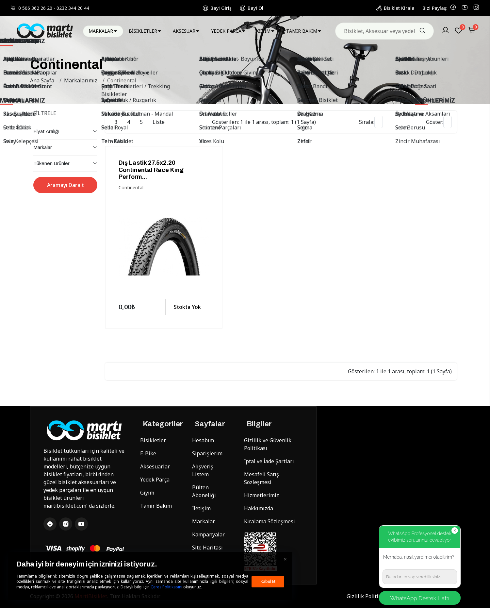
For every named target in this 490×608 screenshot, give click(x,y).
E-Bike (148, 453)
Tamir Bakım (156, 505)
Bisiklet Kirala (395, 8)
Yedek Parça (155, 479)
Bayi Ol (251, 8)
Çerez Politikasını (166, 587)
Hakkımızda (258, 508)
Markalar (203, 521)
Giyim (147, 492)
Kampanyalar (208, 534)
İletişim (201, 508)
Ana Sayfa (42, 80)
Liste (159, 122)
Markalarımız (80, 80)
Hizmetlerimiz (261, 495)
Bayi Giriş (217, 8)
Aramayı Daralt (65, 185)
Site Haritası (207, 547)
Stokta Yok (187, 307)
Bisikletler (153, 440)
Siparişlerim (207, 453)
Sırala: (366, 122)
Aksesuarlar (155, 466)
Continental (121, 80)
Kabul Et (268, 581)
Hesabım (203, 440)
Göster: (434, 122)
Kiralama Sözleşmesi (269, 521)
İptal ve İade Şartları (269, 461)
